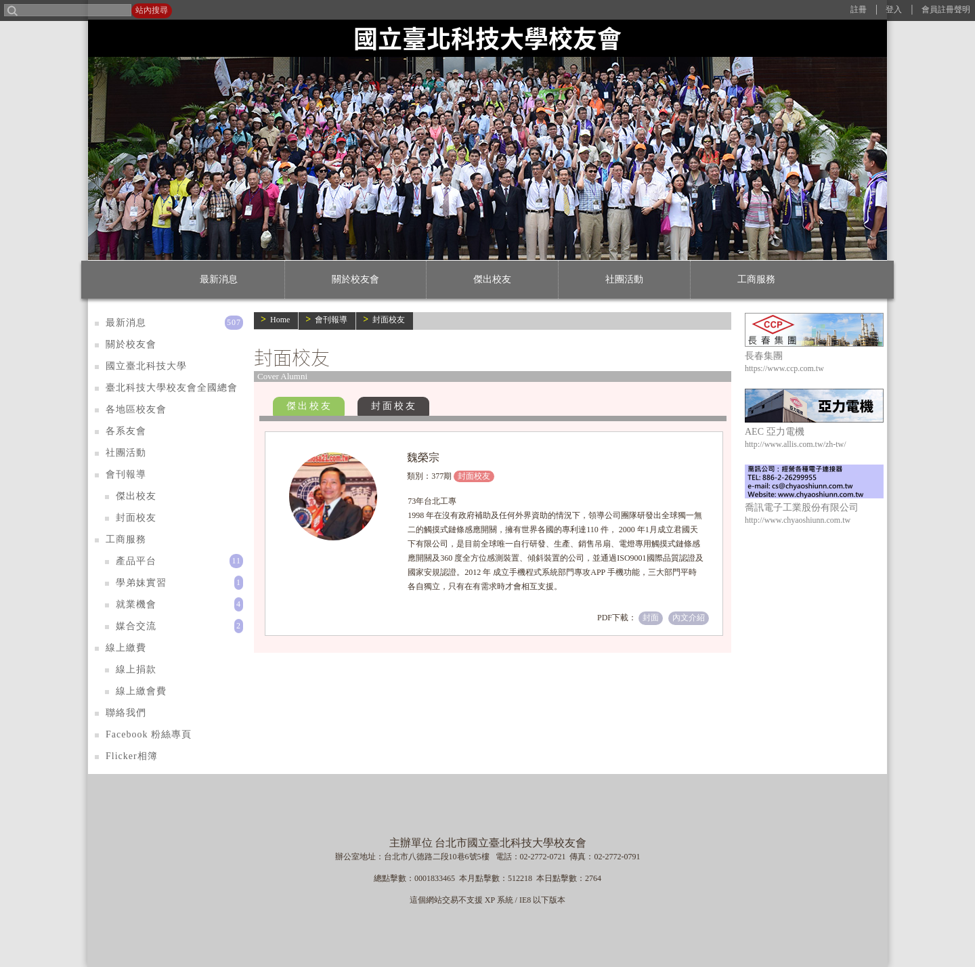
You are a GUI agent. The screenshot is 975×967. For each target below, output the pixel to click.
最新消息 (219, 279)
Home (280, 319)
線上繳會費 (141, 691)
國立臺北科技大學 (146, 366)
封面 (651, 617)
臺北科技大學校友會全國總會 (172, 388)
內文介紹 (688, 617)
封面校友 (388, 319)
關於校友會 (355, 279)
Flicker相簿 (132, 756)
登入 (894, 9)
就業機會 (136, 604)
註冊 (858, 9)
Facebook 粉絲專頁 (149, 734)
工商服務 (756, 279)
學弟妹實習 (141, 583)
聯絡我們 (126, 713)
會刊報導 (331, 319)
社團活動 (624, 279)
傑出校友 (492, 279)
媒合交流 (136, 626)
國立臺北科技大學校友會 (487, 38)
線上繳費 (126, 648)
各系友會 (126, 431)
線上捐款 (136, 669)
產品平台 (136, 561)
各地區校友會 (136, 409)
